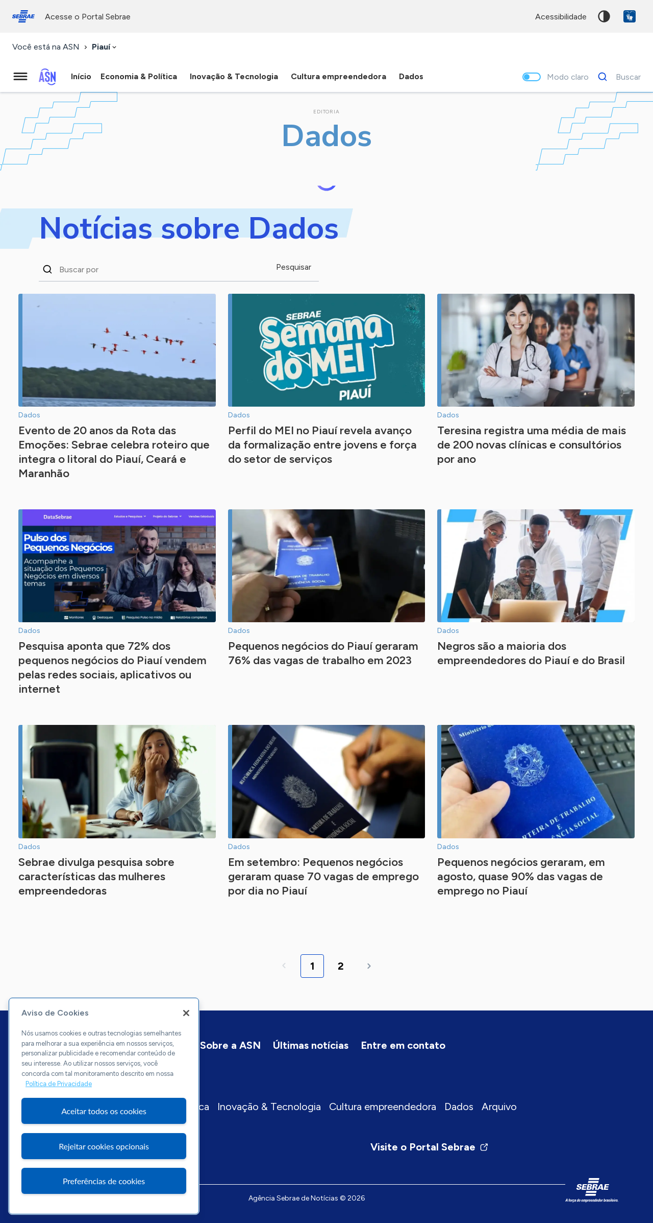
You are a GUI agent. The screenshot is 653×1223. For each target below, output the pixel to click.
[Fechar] (186, 1013)
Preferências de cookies (104, 1181)
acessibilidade (561, 16)
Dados (458, 1106)
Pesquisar (293, 267)
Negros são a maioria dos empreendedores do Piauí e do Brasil (531, 653)
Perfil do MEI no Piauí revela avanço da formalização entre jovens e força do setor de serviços (322, 445)
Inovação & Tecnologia (269, 1106)
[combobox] (105, 47)
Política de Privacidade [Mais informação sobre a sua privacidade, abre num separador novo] (59, 1084)
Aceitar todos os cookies (103, 1111)
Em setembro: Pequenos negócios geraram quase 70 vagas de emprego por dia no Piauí (323, 876)
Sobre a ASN (230, 1045)
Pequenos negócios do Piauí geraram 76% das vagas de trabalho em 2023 (323, 653)
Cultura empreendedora (382, 1106)
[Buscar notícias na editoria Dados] (163, 269)
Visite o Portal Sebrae (429, 1147)
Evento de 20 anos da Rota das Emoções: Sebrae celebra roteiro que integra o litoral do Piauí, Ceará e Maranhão (114, 452)
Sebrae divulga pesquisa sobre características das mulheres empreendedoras (96, 876)
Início (81, 76)
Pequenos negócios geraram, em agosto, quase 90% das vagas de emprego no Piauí (521, 876)
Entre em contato (403, 1045)
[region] (103, 1106)
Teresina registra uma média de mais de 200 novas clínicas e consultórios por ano (531, 445)
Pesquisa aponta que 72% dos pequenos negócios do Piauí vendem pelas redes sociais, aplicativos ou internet (112, 667)
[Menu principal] (20, 76)
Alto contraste (604, 16)
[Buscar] (616, 76)
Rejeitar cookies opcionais (104, 1146)
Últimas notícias (310, 1045)
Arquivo (499, 1106)
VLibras (629, 16)
